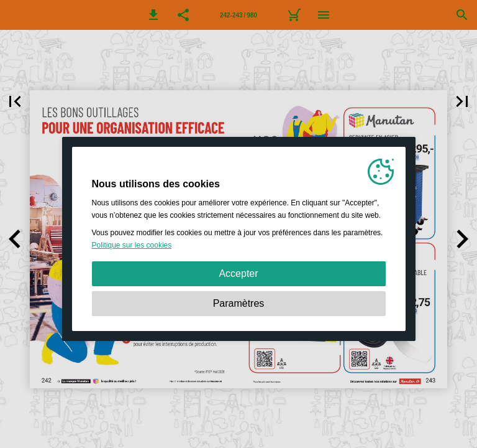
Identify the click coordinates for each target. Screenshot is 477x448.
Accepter (238, 273)
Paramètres (239, 303)
